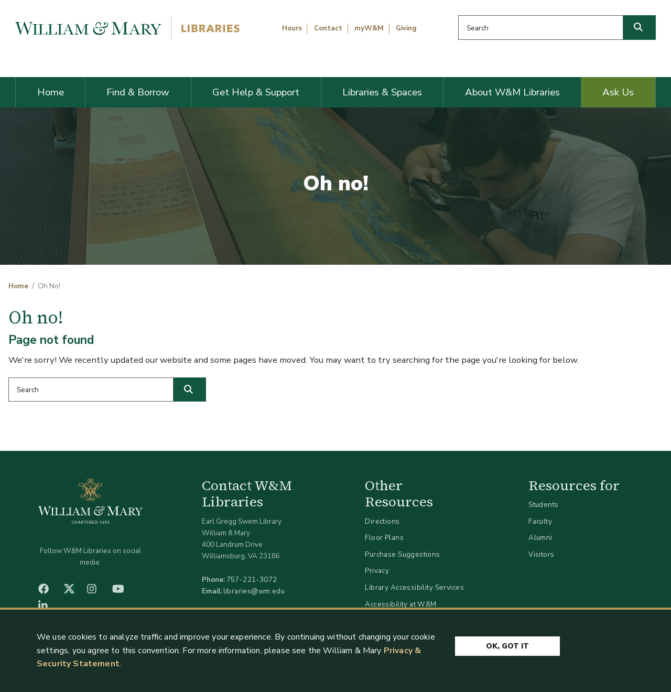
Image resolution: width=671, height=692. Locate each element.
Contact (328, 28)
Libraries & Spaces (382, 92)
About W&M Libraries (512, 92)
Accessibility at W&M (400, 604)
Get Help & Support (255, 92)
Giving (406, 28)
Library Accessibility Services (414, 587)
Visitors (541, 554)
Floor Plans (384, 538)
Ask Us (618, 92)
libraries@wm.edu (254, 591)
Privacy (377, 571)
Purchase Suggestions (402, 554)
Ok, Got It (507, 646)
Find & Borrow (137, 92)
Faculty (540, 521)
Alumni (540, 538)
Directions (382, 521)
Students (543, 505)
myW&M (369, 28)
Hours (292, 28)
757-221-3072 (251, 580)
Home (50, 92)
